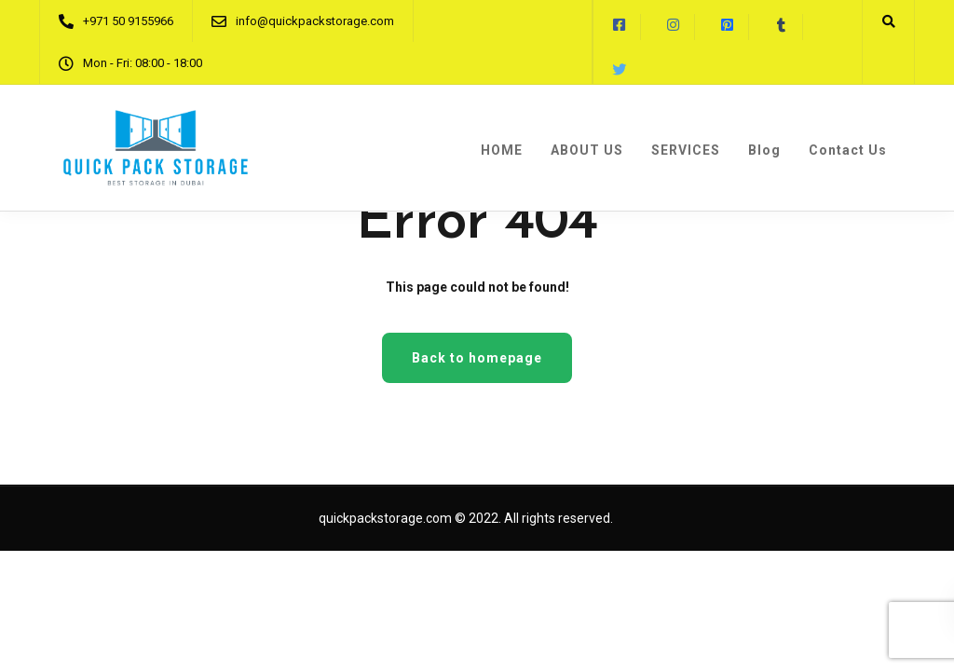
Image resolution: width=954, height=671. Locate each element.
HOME (502, 150)
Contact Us (848, 150)
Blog (764, 150)
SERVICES (685, 150)
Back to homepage (477, 357)
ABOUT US (587, 150)
